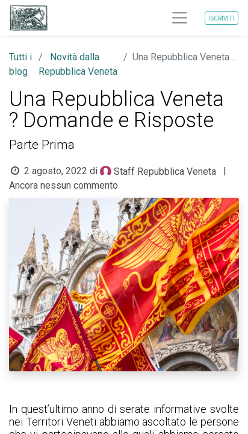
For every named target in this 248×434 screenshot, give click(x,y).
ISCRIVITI (221, 17)
